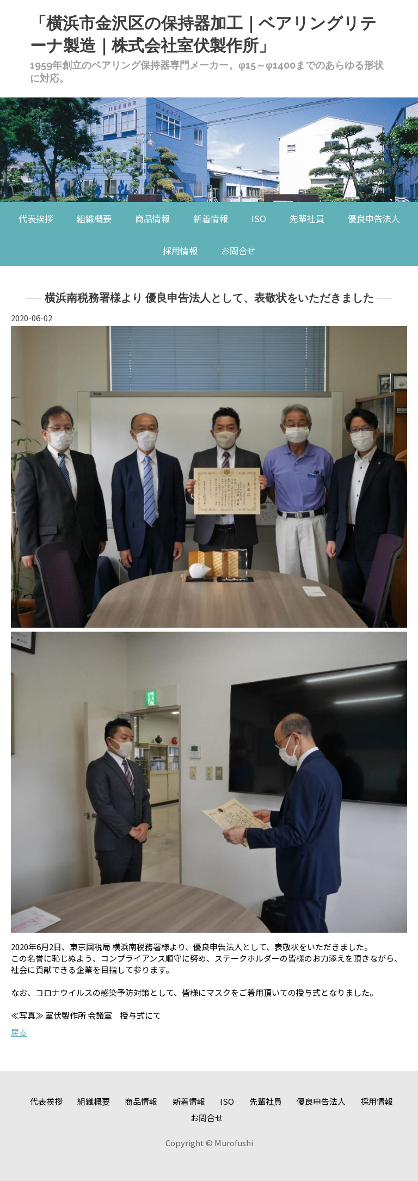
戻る (19, 1032)
